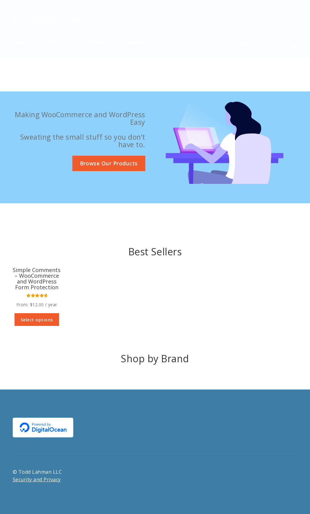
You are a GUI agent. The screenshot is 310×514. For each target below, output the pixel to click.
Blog (164, 42)
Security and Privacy (37, 479)
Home (20, 42)
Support (136, 42)
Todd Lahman (47, 18)
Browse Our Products (109, 163)
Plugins (48, 42)
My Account (92, 42)
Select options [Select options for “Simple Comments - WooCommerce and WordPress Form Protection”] (37, 320)
